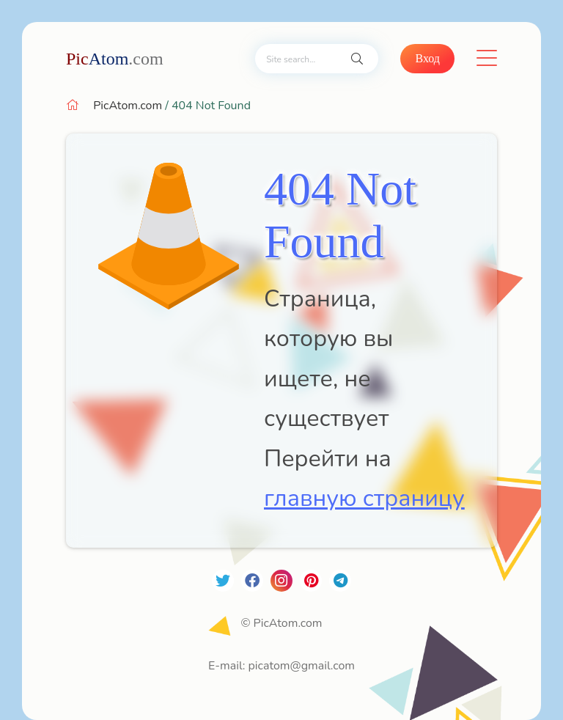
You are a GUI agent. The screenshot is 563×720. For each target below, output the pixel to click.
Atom (114, 58)
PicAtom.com (127, 106)
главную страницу (364, 498)
